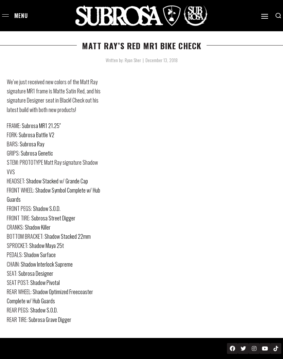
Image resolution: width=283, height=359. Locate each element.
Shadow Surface (40, 255)
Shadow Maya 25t (46, 245)
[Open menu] (5, 15)
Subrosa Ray (32, 144)
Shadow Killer (38, 227)
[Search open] (278, 16)
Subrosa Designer (35, 273)
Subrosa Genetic (37, 153)
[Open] (264, 16)
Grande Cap (77, 181)
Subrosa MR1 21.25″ (41, 126)
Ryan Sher (133, 60)
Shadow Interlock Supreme (47, 264)
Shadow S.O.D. (46, 208)
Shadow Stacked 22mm (68, 236)
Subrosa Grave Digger (50, 320)
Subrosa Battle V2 (36, 135)
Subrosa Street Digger (53, 218)
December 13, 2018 (161, 60)
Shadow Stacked (42, 181)
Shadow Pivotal (45, 283)
